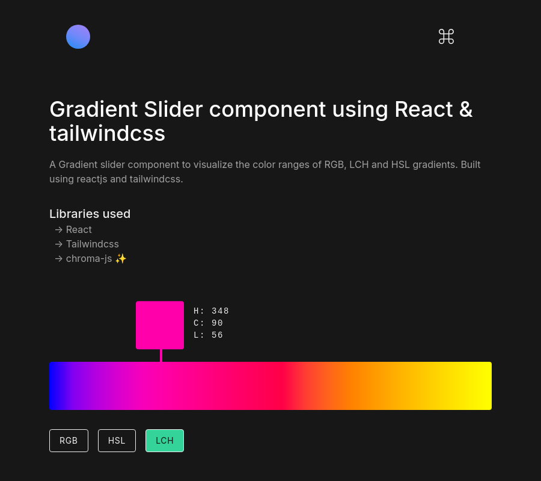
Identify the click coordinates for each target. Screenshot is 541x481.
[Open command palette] (446, 36)
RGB (69, 440)
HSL (117, 440)
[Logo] (78, 37)
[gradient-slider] (161, 379)
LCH (165, 440)
